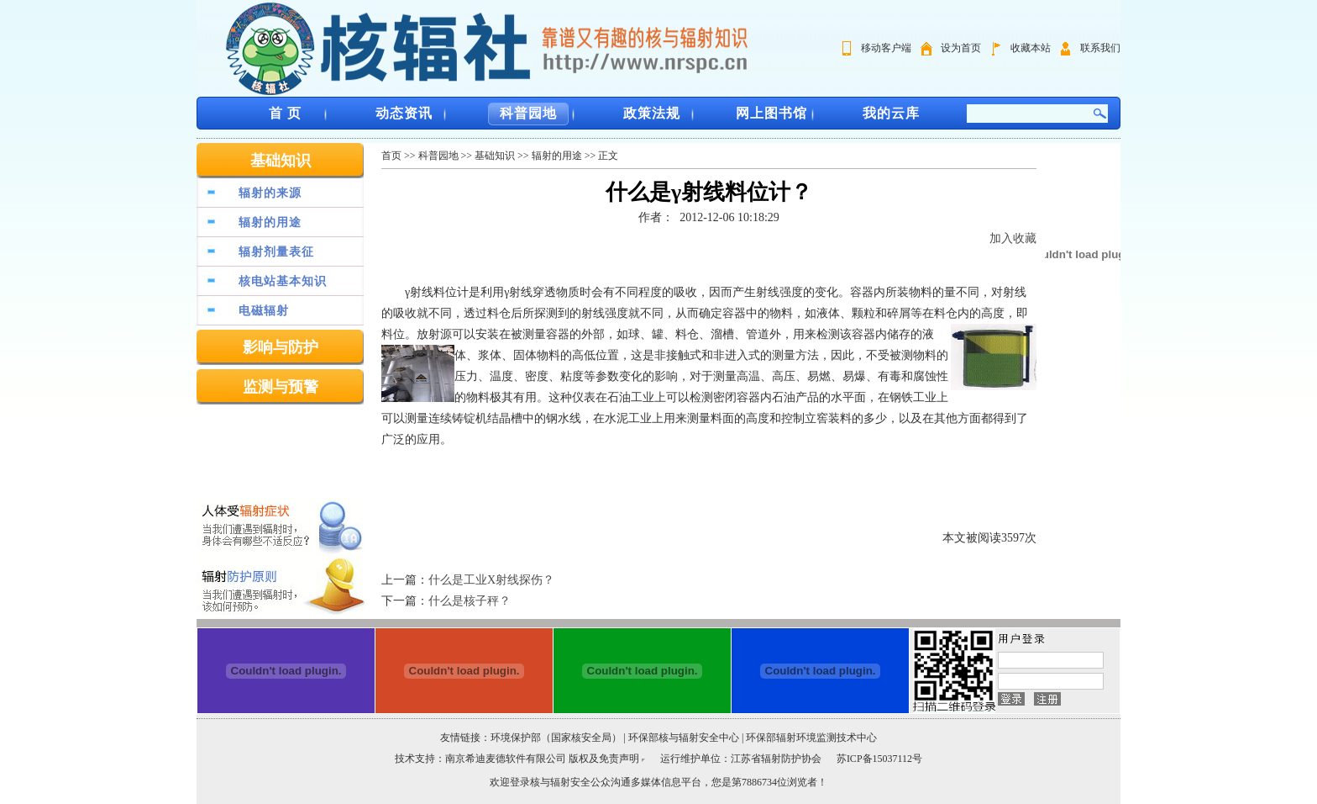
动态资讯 (404, 113)
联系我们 (1100, 48)
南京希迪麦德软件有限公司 (507, 758)
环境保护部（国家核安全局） (556, 737)
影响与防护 (280, 347)
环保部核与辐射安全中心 (683, 737)
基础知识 (280, 160)
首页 (391, 155)
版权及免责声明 (604, 758)
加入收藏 (1012, 238)
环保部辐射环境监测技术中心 (811, 737)
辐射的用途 (270, 222)
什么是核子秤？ (469, 601)
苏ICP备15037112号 (879, 758)
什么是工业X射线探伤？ (491, 580)
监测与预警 (280, 386)
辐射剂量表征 (276, 252)
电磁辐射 (264, 310)
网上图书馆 (771, 113)
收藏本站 (1030, 48)
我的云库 (891, 113)
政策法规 (651, 113)
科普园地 (528, 113)
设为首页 (961, 48)
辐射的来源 (270, 193)
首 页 (285, 113)
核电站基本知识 (283, 281)
